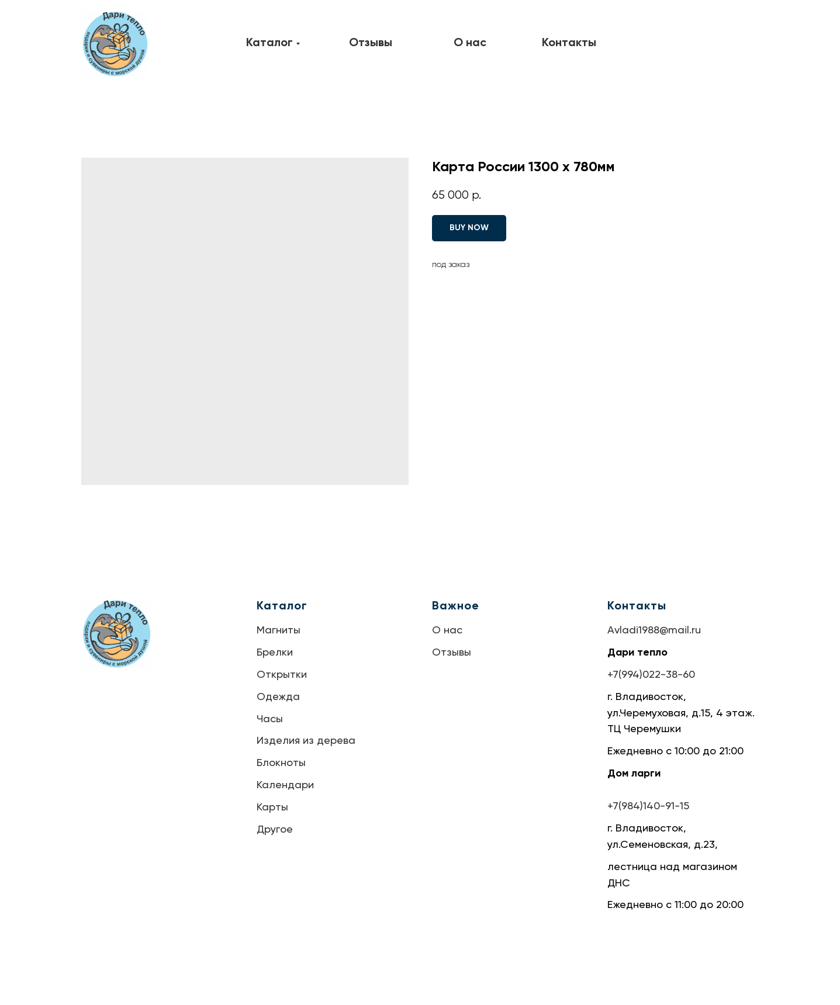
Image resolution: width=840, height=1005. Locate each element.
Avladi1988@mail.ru (654, 630)
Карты (272, 807)
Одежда (278, 697)
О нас (447, 630)
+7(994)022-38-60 (651, 675)
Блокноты (281, 763)
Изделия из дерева (306, 741)
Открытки (282, 675)
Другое (275, 829)
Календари (285, 785)
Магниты (278, 630)
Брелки (275, 652)
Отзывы (451, 652)
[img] (114, 44)
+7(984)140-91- (643, 806)
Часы (270, 719)
